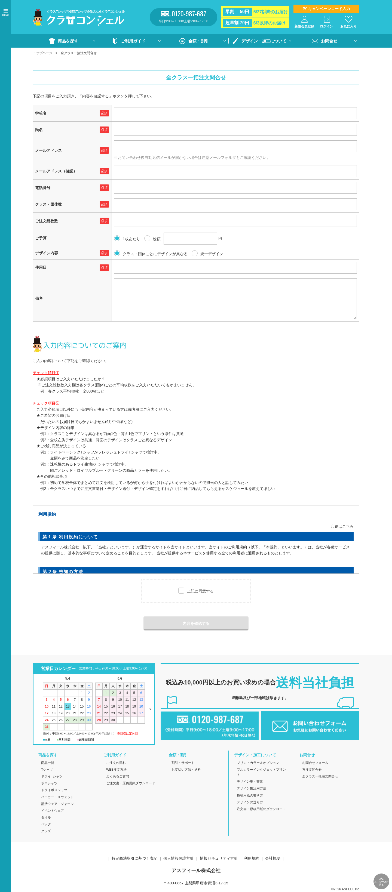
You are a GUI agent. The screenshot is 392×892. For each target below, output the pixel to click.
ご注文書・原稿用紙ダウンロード (130, 783)
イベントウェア (52, 811)
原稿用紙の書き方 (250, 795)
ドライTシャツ (52, 776)
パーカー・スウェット (57, 797)
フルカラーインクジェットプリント (261, 772)
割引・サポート (182, 763)
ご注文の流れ (116, 763)
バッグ (46, 824)
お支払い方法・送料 (186, 769)
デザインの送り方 (250, 802)
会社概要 (272, 858)
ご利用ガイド (133, 41)
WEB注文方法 (116, 769)
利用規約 (251, 858)
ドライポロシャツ (54, 790)
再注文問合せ (312, 769)
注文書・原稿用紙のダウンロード (261, 809)
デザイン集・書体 (250, 781)
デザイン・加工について (263, 41)
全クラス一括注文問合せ (320, 776)
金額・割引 (198, 41)
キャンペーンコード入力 (329, 9)
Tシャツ (47, 769)
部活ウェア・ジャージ (57, 804)
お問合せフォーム (315, 763)
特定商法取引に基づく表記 (135, 858)
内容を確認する (196, 623)
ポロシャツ (49, 783)
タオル (46, 817)
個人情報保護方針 (178, 858)
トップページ (42, 53)
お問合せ (329, 41)
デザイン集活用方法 (251, 788)
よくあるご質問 (117, 776)
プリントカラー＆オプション (258, 763)
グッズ (46, 831)
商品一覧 (47, 763)
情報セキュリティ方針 (219, 858)
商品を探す (68, 41)
